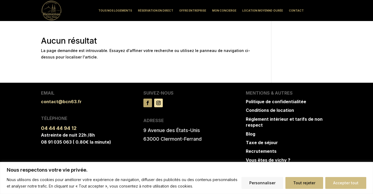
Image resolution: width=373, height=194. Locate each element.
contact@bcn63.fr (61, 101)
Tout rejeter (304, 183)
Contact (296, 10)
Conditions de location (270, 110)
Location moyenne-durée (262, 10)
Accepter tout (345, 183)
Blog (250, 134)
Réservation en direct (155, 10)
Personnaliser (262, 183)
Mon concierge (224, 10)
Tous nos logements (115, 10)
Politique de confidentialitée (276, 101)
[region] (186, 178)
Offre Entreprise (192, 10)
